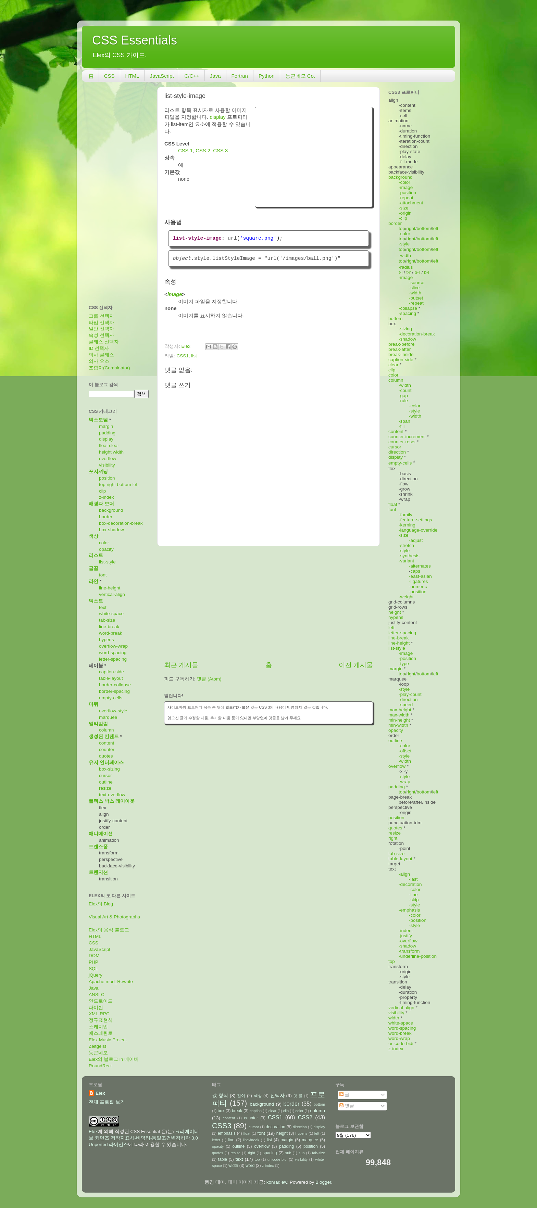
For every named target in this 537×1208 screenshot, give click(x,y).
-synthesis (409, 555)
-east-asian (420, 576)
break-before (401, 344)
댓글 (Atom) (209, 679)
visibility (107, 465)
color (104, 542)
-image (406, 187)
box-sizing (109, 769)
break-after (399, 349)
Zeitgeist (97, 1046)
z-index (106, 497)
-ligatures (418, 581)
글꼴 (93, 568)
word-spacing (112, 652)
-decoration (410, 884)
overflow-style (113, 710)
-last (413, 879)
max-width (399, 714)
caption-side (111, 671)
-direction (408, 699)
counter (106, 749)
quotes (106, 756)
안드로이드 (101, 1001)
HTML (132, 76)
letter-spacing (113, 659)
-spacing (407, 313)
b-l (426, 272)
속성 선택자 (101, 335)
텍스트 (96, 600)
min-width (398, 725)
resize (105, 788)
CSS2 (305, 1117)
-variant (406, 560)
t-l (400, 272)
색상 (93, 536)
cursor (105, 775)
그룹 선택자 (101, 316)
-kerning (407, 524)
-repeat (406, 197)
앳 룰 (298, 1096)
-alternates (420, 566)
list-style (107, 561)
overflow (107, 458)
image (174, 294)
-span (404, 421)
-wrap (404, 781)
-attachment (411, 202)
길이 (241, 1095)
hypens (106, 639)
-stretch (406, 545)
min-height (399, 720)
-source (416, 282)
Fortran (240, 76)
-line (413, 894)
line (231, 1139)
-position (407, 192)
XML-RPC (99, 1013)
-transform (409, 951)
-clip (403, 218)
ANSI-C (96, 994)
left (136, 484)
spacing (270, 1152)
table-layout (111, 678)
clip (102, 491)
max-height (399, 709)
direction (397, 452)
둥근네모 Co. (300, 76)
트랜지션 (98, 872)
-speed (406, 704)
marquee (108, 717)
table (222, 1159)
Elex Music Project (108, 1039)
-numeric (418, 586)
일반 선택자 (101, 328)
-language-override (418, 530)
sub (288, 1153)
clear (114, 445)
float (103, 445)
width (118, 452)
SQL (93, 968)
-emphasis (409, 910)
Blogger (323, 1182)
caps (416, 571)
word (250, 1165)
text (103, 607)
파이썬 (96, 1007)
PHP (93, 962)
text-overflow (112, 794)
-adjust (416, 540)
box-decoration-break (121, 523)
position (107, 478)
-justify (405, 935)
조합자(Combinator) (109, 367)
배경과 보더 (101, 503)
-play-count (410, 694)
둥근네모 (98, 1052)
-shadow (407, 339)
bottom (124, 484)
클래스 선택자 (104, 341)
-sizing (405, 328)
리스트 (96, 555)
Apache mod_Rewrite (111, 981)
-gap (403, 395)
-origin (405, 213)
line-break (109, 626)
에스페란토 (101, 1033)
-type (404, 663)
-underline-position (418, 956)
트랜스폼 (98, 846)
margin (106, 426)
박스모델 (98, 419)
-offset (405, 750)
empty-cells (110, 697)
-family (405, 514)
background (111, 510)
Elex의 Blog (101, 903)
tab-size (107, 620)
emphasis (227, 1133)
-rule (403, 400)
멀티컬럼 (98, 723)
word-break (110, 633)
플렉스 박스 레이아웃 (112, 801)
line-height (109, 587)
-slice (414, 287)
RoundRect (100, 1065)
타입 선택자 (101, 322)
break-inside (401, 354)
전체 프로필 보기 (107, 1102)
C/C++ (191, 76)
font (103, 574)
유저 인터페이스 (106, 762)
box (220, 1110)
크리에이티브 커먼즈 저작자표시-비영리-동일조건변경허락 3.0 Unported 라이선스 (144, 1138)
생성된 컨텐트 (104, 736)
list (194, 355)
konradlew (276, 1182)
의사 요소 (99, 361)
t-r (409, 272)
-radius (406, 267)
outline (106, 782)
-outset (416, 298)
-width (405, 255)
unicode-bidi (400, 1043)
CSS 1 (185, 150)
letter (216, 1140)
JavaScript (162, 76)
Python (267, 76)
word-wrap (399, 1038)
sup (301, 1153)
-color (404, 182)
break (237, 1110)
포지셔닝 (98, 471)
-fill (401, 426)
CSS (109, 76)
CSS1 (183, 355)
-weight (406, 596)
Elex (100, 1093)
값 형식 (220, 1095)
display (217, 117)
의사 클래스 (101, 354)
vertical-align (112, 594)
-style (404, 243)
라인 (93, 581)
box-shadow (111, 529)
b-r (418, 272)
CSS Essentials (134, 40)
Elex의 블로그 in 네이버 (114, 1059)
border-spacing (114, 691)
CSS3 (221, 1125)
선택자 (277, 1095)
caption (256, 1111)
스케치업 (98, 1026)
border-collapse (115, 684)
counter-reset (402, 441)
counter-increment (407, 436)
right (111, 484)
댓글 (346, 1105)
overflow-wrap (113, 646)
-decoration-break (417, 333)
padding (107, 432)
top (102, 484)
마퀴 (93, 704)
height (105, 452)
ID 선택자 (99, 348)
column (106, 730)
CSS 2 (203, 150)
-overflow (408, 940)
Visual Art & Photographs (114, 916)
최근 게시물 (181, 665)
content (106, 743)
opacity (106, 549)
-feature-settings (415, 519)
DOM (94, 955)
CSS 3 (220, 150)
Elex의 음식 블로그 (109, 929)
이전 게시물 (356, 665)
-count (405, 390)
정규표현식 (101, 1020)
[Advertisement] (313, 156)
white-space (111, 613)
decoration (275, 1126)
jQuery (95, 975)
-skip (414, 899)
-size (404, 208)
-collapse (408, 308)
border (105, 516)
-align (404, 874)
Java (215, 76)
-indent (406, 930)
